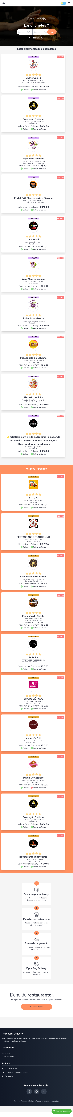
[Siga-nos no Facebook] (29, 1091)
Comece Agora (36, 1007)
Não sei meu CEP (36, 38)
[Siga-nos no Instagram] (36, 1091)
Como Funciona (8, 1056)
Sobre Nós (6, 1053)
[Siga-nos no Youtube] (44, 1091)
